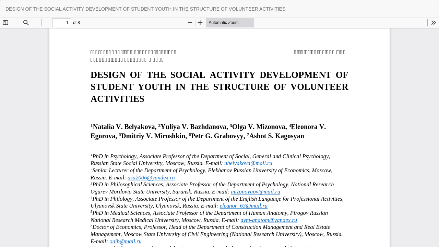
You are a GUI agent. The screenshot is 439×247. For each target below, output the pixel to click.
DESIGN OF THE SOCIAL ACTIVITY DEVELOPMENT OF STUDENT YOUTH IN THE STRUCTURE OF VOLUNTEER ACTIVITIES (145, 9)
